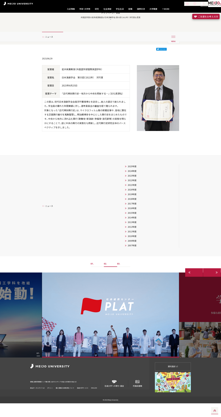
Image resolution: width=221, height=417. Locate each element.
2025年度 (132, 180)
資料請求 (173, 380)
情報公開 (33, 393)
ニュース (50, 49)
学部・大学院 (84, 9)
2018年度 (132, 212)
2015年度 (132, 226)
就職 (130, 9)
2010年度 (132, 249)
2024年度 (132, 184)
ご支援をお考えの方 (206, 16)
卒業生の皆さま (95, 393)
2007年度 (132, 259)
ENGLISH (94, 398)
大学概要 (153, 9)
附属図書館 (137, 396)
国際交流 (141, 9)
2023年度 (132, 189)
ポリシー (50, 398)
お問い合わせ (64, 393)
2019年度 (132, 208)
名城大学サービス (82, 398)
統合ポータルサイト (37, 398)
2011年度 (132, 245)
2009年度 (132, 254)
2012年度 (132, 240)
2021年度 (132, 198)
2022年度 (132, 194)
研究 (97, 9)
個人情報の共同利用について (65, 398)
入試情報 (71, 9)
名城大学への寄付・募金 (114, 396)
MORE (165, 9)
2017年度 (132, 217)
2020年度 (132, 203)
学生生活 (120, 9)
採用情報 (43, 393)
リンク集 (53, 393)
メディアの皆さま (79, 393)
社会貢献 (107, 9)
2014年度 (132, 231)
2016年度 (132, 222)
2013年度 (132, 236)
